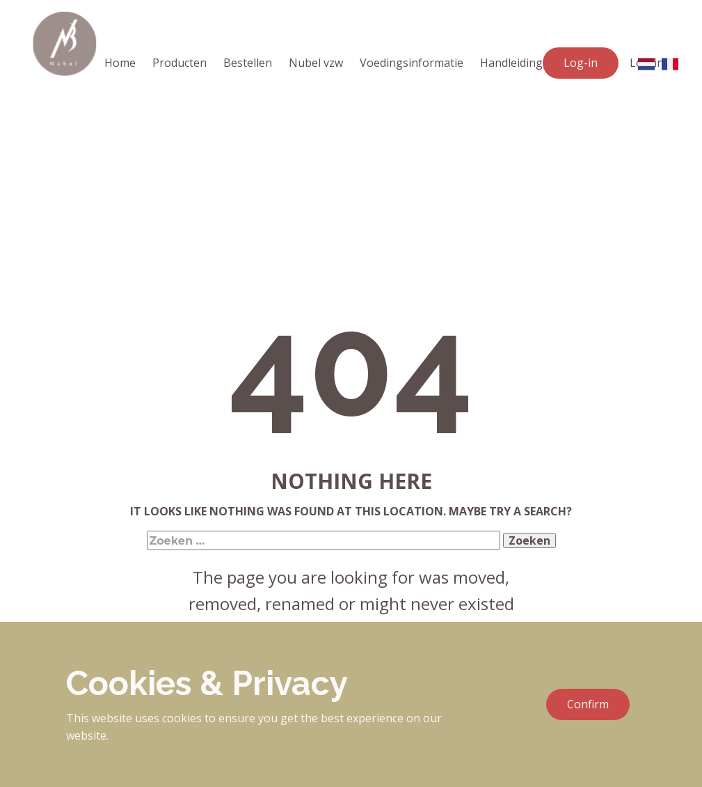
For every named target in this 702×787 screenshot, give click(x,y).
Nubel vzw (316, 62)
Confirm (588, 704)
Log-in (581, 62)
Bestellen (247, 62)
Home (120, 62)
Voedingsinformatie (411, 62)
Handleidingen (518, 62)
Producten (179, 62)
